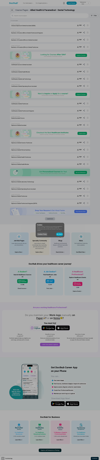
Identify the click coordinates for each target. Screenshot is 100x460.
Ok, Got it (59, 234)
